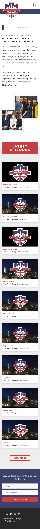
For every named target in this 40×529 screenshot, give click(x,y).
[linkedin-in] (15, 514)
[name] (20, 486)
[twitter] (11, 514)
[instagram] (7, 514)
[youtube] (19, 514)
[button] (20, 499)
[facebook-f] (3, 514)
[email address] (20, 492)
